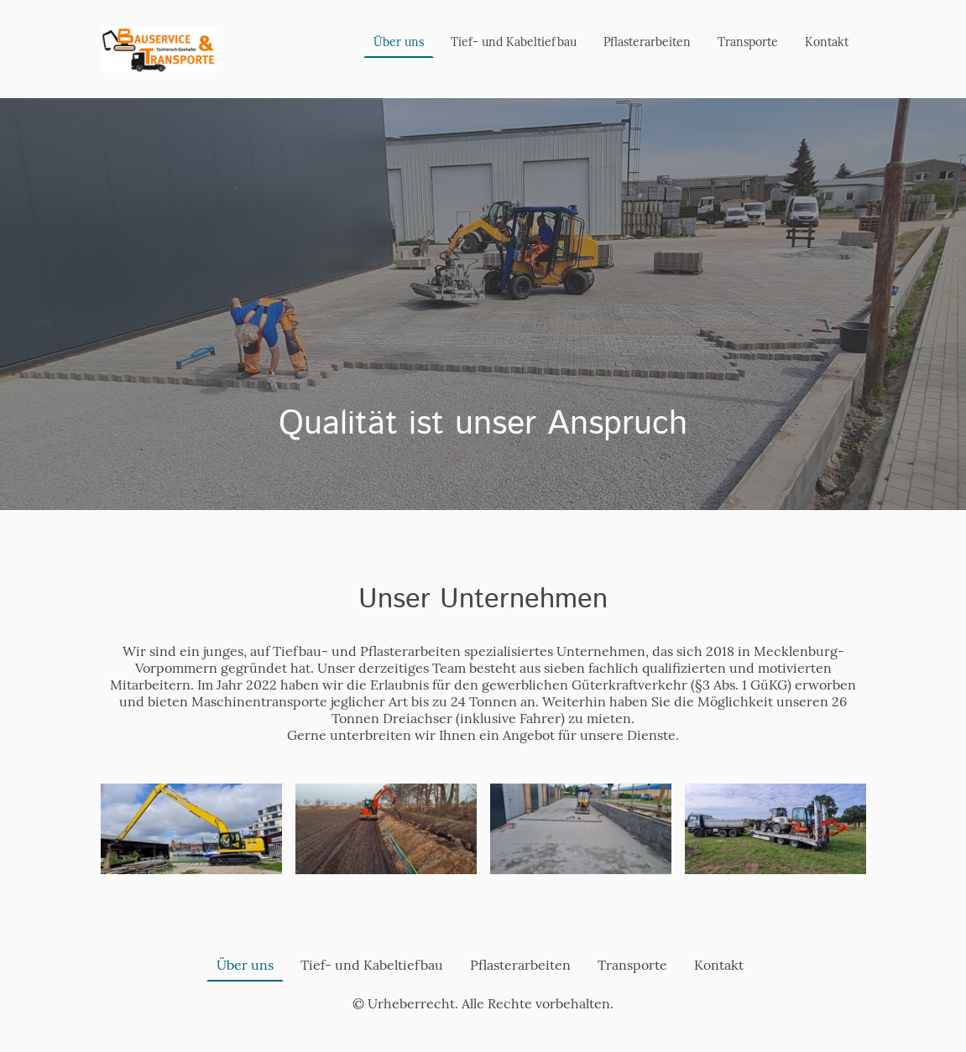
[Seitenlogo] (159, 49)
